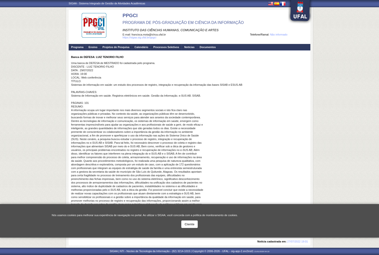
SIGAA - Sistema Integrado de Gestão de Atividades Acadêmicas (107, 3)
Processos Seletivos (166, 47)
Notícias (189, 47)
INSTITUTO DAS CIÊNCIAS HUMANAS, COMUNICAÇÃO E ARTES (171, 30)
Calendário (141, 47)
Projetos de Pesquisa (115, 47)
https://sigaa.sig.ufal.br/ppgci (139, 37)
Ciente (190, 224)
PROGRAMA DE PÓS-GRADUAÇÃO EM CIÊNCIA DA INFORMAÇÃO (183, 23)
